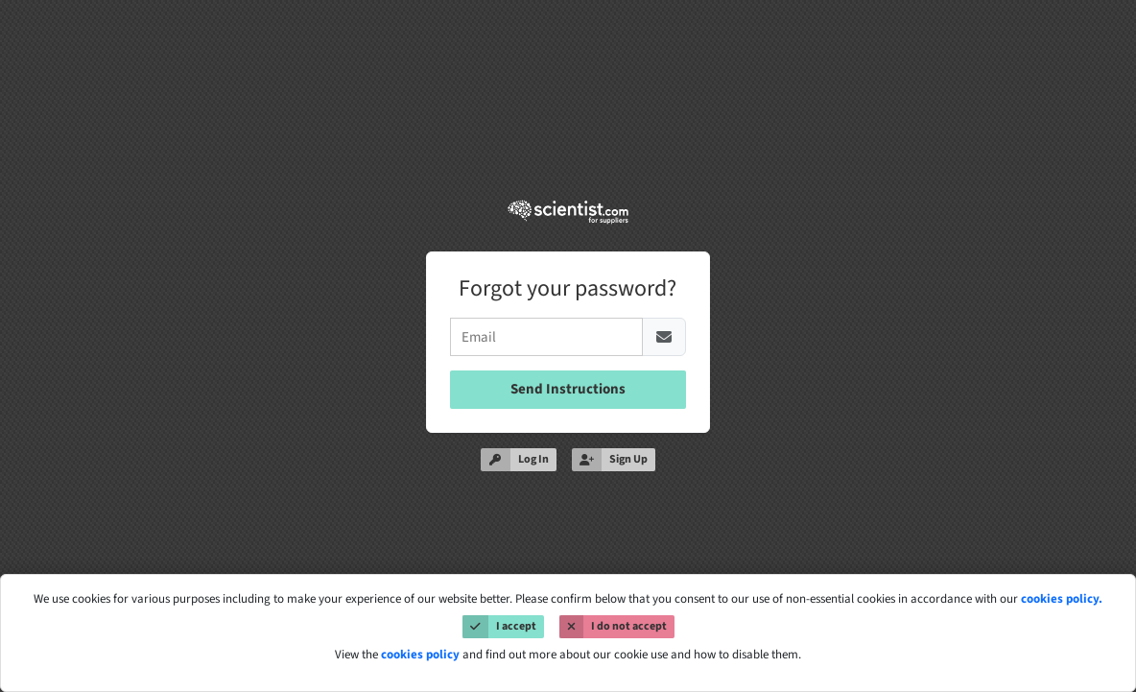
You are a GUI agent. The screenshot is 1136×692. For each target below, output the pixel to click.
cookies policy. (1061, 599)
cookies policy (420, 654)
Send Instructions (568, 389)
